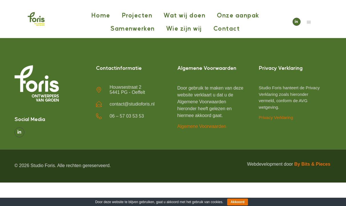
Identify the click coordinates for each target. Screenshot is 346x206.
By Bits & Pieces (313, 164)
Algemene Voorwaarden (201, 126)
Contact (226, 28)
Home (100, 15)
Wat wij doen (184, 15)
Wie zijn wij (184, 28)
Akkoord (238, 202)
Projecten (137, 15)
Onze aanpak (238, 15)
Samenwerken (133, 28)
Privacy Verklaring (276, 117)
